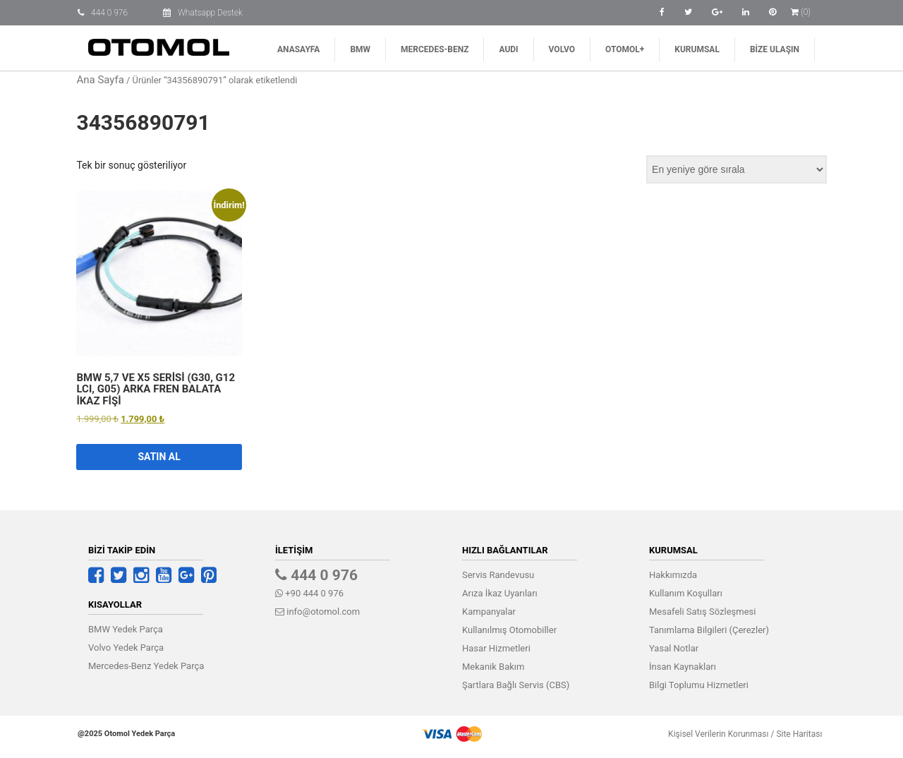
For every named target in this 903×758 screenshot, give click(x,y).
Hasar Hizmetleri (496, 648)
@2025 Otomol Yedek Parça (126, 733)
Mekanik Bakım (493, 666)
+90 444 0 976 (309, 593)
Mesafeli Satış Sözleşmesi (702, 611)
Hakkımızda (673, 575)
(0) (801, 12)
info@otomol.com (317, 611)
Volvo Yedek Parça (126, 647)
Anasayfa (298, 49)
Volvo (562, 49)
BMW (360, 49)
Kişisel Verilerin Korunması (714, 734)
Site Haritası (795, 734)
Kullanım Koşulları (685, 593)
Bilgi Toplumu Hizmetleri (699, 685)
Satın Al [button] (159, 456)
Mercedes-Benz (434, 49)
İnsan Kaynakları (682, 666)
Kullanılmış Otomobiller (509, 630)
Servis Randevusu (498, 575)
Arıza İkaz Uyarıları (500, 593)
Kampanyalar (489, 611)
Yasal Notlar (673, 648)
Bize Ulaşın (774, 49)
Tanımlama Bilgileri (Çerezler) (709, 630)
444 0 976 (109, 13)
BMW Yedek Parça (125, 629)
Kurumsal (697, 49)
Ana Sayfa (99, 79)
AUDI (508, 49)
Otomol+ (624, 49)
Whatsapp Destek (210, 13)
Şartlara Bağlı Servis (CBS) (515, 685)
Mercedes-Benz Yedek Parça (146, 666)
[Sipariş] (736, 169)
